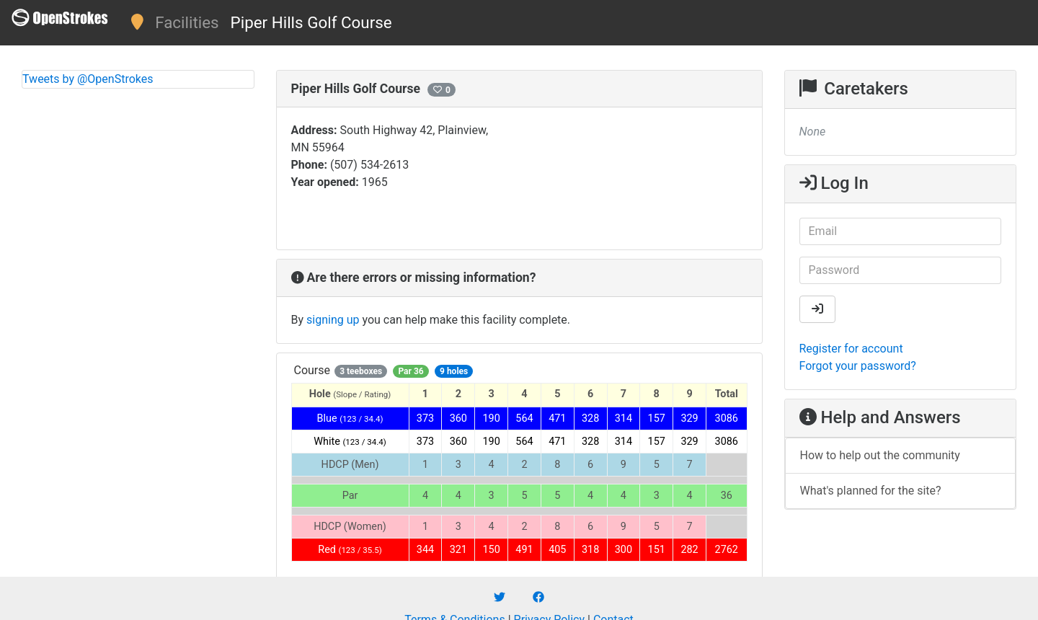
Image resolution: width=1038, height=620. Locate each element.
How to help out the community (880, 455)
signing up (332, 320)
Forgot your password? (857, 366)
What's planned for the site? (870, 490)
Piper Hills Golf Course (311, 22)
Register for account (851, 348)
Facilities (186, 22)
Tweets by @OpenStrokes (88, 79)
